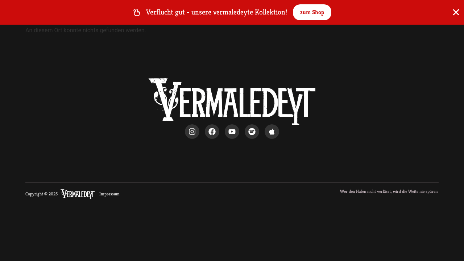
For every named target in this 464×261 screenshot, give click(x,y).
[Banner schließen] (456, 12)
